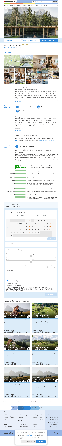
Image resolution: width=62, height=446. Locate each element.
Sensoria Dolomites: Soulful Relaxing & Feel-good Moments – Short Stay (17, 350)
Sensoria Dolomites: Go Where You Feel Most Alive (17, 382)
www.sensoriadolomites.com (50, 40)
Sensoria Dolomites (12, 45)
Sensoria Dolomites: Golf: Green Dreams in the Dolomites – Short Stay (45, 318)
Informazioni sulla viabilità (38, 419)
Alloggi (37, 5)
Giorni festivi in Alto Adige (38, 421)
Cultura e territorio (28, 5)
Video (20, 414)
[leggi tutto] (18, 101)
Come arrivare (36, 416)
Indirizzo (8, 265)
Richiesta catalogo (37, 414)
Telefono (34, 259)
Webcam (21, 417)
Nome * (8, 254)
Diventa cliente (54, 426)
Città (24, 265)
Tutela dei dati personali (52, 417)
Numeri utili (36, 424)
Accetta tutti (40, 441)
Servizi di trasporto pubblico (38, 417)
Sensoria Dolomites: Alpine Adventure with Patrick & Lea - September (45, 382)
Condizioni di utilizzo (53, 414)
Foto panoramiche (23, 416)
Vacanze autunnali (23, 426)
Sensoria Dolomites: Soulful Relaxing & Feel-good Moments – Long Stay (17, 318)
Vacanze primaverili (23, 422)
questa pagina (28, 435)
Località (6, 5)
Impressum (55, 416)
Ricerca (55, 1)
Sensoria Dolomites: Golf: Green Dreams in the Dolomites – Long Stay (45, 350)
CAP (41, 265)
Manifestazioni (8, 426)
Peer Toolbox (54, 424)
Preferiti (44, 5)
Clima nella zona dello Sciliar (38, 422)
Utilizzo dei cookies (53, 419)
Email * (8, 259)
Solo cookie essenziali (28, 441)
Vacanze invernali (23, 428)
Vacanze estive (22, 424)
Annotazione (9, 270)
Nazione (51, 265)
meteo (34, 426)
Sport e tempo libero (15, 5)
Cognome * (35, 254)
